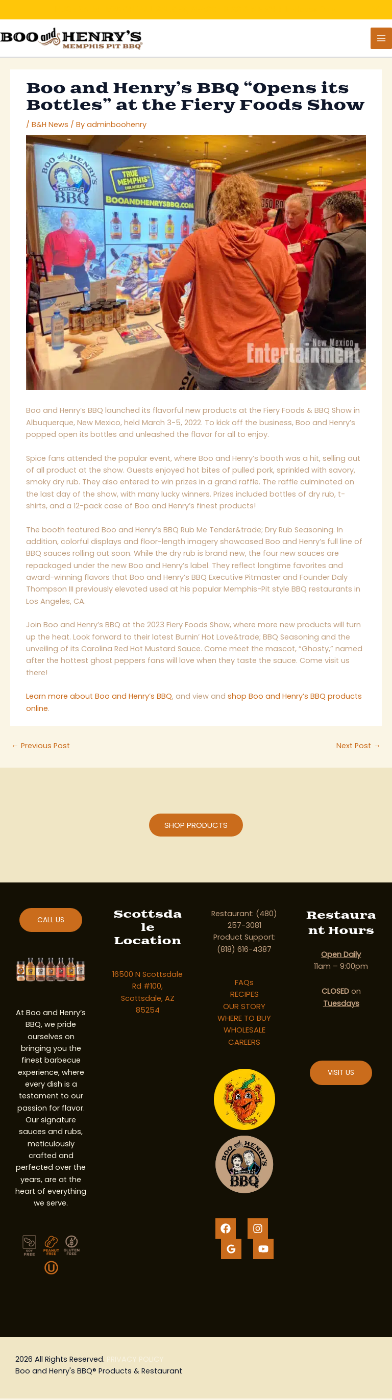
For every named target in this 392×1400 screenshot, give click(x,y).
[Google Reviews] (231, 1250)
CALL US (50, 921)
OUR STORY (244, 1007)
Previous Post (40, 747)
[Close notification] (376, 10)
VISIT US (341, 1074)
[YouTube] (263, 1250)
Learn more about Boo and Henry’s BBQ (99, 698)
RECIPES (244, 995)
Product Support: (244, 939)
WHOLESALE (244, 1031)
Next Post (358, 747)
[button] (196, 826)
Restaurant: (232, 915)
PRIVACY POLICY (135, 1361)
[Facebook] (225, 1230)
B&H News (50, 126)
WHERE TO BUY (244, 1019)
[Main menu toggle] (381, 39)
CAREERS (244, 1043)
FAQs (244, 983)
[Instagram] (258, 1230)
